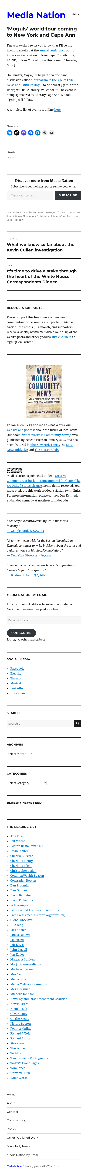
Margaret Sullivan (22, 959)
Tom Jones (17, 1068)
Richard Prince (20, 1038)
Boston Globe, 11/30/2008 (28, 575)
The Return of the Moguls (42, 212)
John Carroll (18, 949)
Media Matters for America (29, 984)
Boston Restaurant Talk (26, 846)
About (11, 1103)
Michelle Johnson (22, 994)
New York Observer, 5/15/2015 (32, 555)
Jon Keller (17, 954)
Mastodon (17, 683)
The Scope (17, 1048)
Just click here (62, 337)
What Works (19, 1078)
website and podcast (21, 430)
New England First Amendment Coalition (38, 999)
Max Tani (16, 974)
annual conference (52, 50)
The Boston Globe (47, 449)
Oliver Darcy (18, 1013)
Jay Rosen (17, 939)
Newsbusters (19, 1004)
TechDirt (16, 1053)
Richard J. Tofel (20, 1033)
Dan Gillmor (18, 890)
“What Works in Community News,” (46, 435)
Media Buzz (18, 979)
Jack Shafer (18, 930)
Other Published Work (22, 1137)
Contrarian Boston (23, 880)
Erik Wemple (19, 905)
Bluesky (15, 673)
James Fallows (20, 935)
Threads (16, 678)
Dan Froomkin (20, 885)
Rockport (18, 219)
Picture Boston (20, 1023)
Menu (75, 13)
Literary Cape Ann (61, 216)
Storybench (18, 1043)
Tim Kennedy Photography (29, 1058)
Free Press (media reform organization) (37, 915)
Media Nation (36, 15)
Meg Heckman (20, 989)
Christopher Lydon (23, 870)
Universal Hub (20, 1073)
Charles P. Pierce (21, 856)
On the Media (19, 1018)
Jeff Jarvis (17, 944)
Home (11, 1094)
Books (11, 1129)
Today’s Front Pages (24, 1063)
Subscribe (68, 195)
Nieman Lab (18, 1009)
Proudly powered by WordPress (42, 1166)
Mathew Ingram (21, 969)
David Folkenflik (21, 900)
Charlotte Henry (21, 861)
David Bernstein (21, 895)
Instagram (17, 693)
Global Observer (21, 920)
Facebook (17, 668)
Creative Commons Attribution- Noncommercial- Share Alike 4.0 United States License (43, 480)
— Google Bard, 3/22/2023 (25, 530)
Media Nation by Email (22, 1155)
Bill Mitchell (18, 841)
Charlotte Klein (21, 865)
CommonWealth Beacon (27, 875)
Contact (12, 1111)
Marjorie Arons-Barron (26, 964)
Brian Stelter (19, 851)
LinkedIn (16, 688)
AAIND (63, 212)
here (57, 109)
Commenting (16, 1120)
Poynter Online (20, 1028)
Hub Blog (16, 925)
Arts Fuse (16, 836)
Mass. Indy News (18, 1146)
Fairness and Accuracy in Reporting (34, 910)
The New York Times (44, 445)
